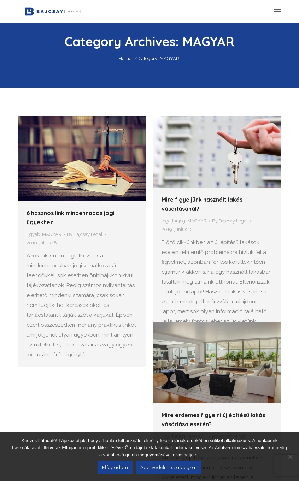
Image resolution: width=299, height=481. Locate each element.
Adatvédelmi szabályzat (168, 467)
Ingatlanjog (173, 221)
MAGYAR (51, 234)
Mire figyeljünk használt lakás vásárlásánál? (202, 204)
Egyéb (33, 234)
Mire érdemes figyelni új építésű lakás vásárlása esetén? (213, 393)
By (84, 234)
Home (125, 58)
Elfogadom (115, 467)
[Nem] (290, 456)
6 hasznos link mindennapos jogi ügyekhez (71, 217)
